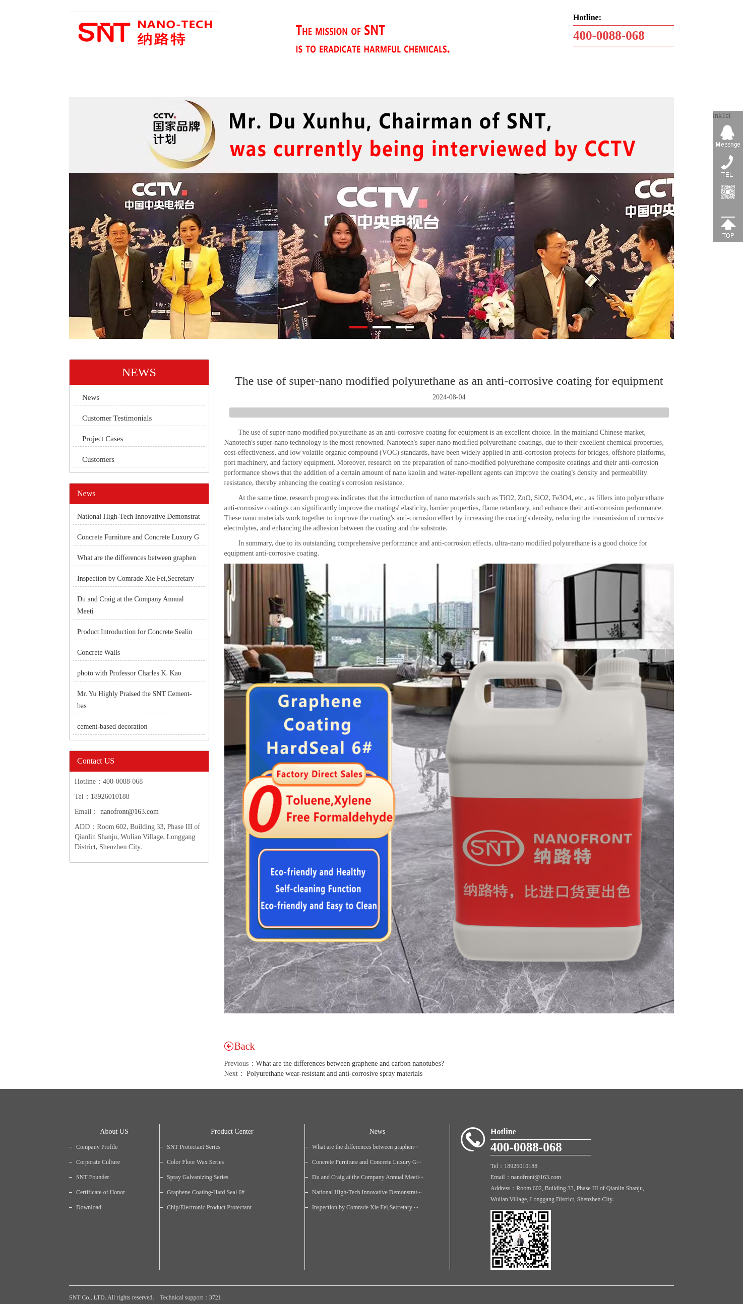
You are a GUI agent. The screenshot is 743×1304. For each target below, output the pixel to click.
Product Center (232, 1131)
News (90, 397)
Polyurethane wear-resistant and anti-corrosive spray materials (334, 1073)
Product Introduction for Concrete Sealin (135, 632)
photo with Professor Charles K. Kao (129, 673)
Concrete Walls (98, 652)
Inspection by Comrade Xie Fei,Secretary (135, 578)
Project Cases (102, 439)
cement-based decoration (112, 726)
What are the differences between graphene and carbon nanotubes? (350, 1063)
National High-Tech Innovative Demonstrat (138, 516)
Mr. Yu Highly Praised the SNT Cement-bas (134, 700)
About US (114, 1131)
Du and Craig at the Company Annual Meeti (130, 605)
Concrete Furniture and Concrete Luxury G (138, 537)
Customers (98, 459)
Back (244, 1046)
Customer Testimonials (117, 418)
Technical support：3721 (190, 1297)
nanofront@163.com (129, 811)
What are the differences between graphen (136, 558)
